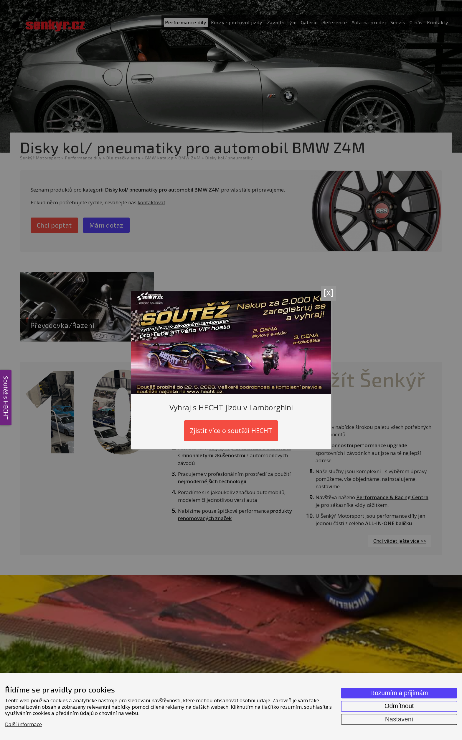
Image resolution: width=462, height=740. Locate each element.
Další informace (23, 724)
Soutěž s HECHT (6, 397)
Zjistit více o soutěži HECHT (231, 430)
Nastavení (399, 719)
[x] (329, 292)
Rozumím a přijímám (399, 693)
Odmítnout (399, 706)
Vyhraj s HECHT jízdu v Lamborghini (231, 407)
